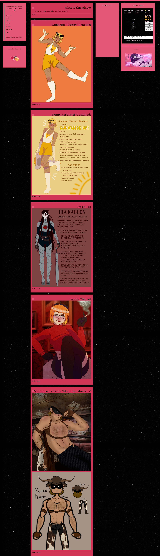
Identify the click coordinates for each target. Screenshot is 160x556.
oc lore (8, 26)
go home (9, 15)
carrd (7, 32)
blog (7, 18)
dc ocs (8, 23)
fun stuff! (9, 29)
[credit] (20, 37)
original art (9, 21)
